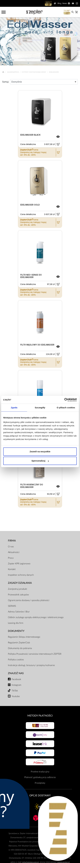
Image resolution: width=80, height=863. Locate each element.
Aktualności (13, 552)
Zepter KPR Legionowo (19, 563)
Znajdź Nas (16, 673)
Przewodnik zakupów (18, 595)
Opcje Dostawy (40, 795)
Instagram (16, 685)
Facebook (16, 679)
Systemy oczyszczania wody (34, 72)
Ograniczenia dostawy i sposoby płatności (28, 600)
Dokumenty (16, 631)
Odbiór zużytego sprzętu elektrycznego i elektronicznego (36, 617)
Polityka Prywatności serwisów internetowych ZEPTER (34, 654)
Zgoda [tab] (14, 407)
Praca (10, 558)
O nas (11, 546)
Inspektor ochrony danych (21, 575)
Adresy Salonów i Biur (19, 612)
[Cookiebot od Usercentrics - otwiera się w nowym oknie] (64, 400)
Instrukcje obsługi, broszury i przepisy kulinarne (31, 665)
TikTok (15, 691)
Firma (12, 540)
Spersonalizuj (40, 461)
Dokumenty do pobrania (20, 648)
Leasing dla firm (15, 623)
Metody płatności (40, 716)
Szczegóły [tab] (40, 407)
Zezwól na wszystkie (40, 451)
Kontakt (11, 569)
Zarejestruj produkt (17, 589)
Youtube (16, 696)
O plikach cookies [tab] (66, 407)
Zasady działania (20, 583)
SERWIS (12, 606)
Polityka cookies (16, 659)
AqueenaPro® (13, 72)
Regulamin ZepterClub (19, 642)
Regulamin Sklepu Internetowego (24, 637)
